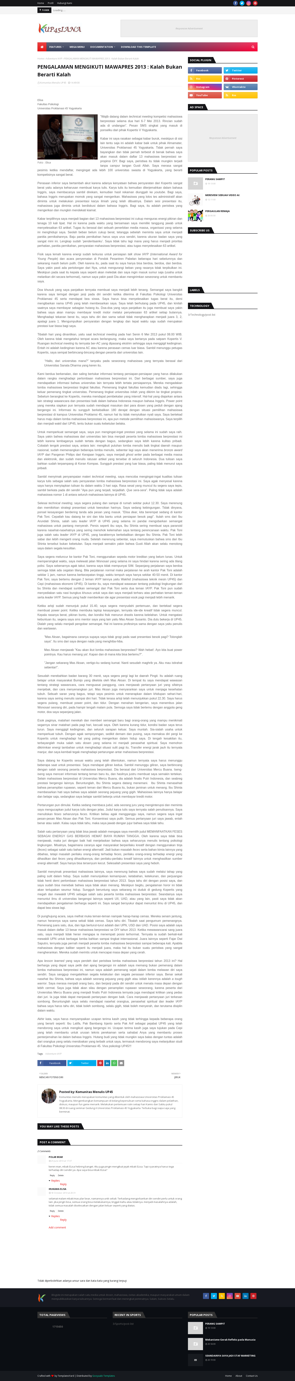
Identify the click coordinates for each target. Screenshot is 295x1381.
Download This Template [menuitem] (138, 47)
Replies (55, 1180)
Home (40, 3)
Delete (61, 1175)
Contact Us (252, 1375)
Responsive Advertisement (189, 28)
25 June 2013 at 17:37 (61, 1160)
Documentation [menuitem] (101, 47)
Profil (50, 3)
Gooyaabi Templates (103, 1375)
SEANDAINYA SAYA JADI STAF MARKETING (230, 1355)
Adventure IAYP (54, 58)
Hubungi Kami (64, 3)
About (239, 1375)
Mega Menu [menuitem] (77, 47)
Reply (52, 1175)
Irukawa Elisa (57, 1189)
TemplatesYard (66, 1375)
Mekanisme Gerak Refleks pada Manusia (230, 1339)
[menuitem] (41, 46)
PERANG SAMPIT (215, 179)
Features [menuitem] (55, 47)
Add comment (57, 1227)
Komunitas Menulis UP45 (53, 82)
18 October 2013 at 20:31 (63, 1192)
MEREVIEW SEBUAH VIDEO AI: (222, 195)
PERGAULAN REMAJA (217, 211)
